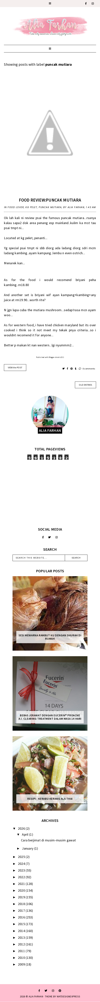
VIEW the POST (15, 367)
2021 (22, 884)
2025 (22, 857)
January (28, 848)
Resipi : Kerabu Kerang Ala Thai (50, 798)
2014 (22, 931)
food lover (16, 207)
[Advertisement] (50, 493)
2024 (22, 863)
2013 (22, 937)
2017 (22, 910)
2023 (22, 870)
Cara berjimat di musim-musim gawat (48, 840)
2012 (22, 944)
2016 (22, 917)
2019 (22, 897)
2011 (22, 951)
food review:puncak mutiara (50, 200)
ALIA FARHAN (36, 996)
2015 (22, 924)
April (25, 834)
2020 (22, 890)
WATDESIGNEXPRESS (68, 996)
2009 (22, 964)
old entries (85, 384)
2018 (22, 904)
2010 (22, 957)
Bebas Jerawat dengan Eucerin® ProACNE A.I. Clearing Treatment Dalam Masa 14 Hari (50, 717)
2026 (22, 828)
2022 (22, 877)
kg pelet (31, 207)
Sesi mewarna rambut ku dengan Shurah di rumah (50, 637)
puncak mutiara (50, 207)
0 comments (87, 368)
